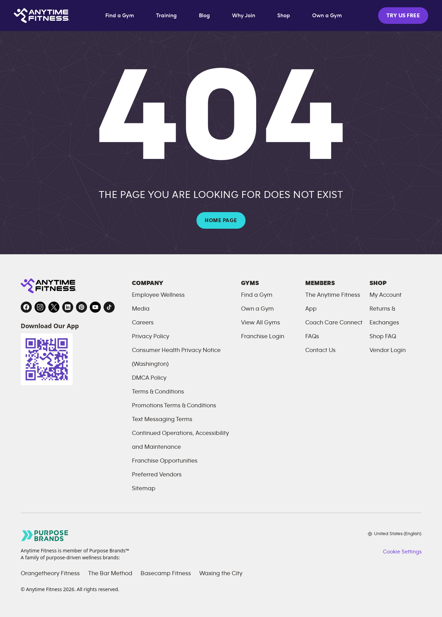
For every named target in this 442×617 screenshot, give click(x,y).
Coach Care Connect (334, 323)
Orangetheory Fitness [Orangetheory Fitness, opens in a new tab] (50, 573)
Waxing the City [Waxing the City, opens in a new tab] (220, 573)
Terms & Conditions (158, 392)
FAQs (312, 336)
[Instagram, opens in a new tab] (40, 307)
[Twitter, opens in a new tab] (53, 307)
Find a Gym (119, 15)
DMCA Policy (149, 378)
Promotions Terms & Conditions (174, 405)
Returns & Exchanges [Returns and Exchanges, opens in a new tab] (384, 316)
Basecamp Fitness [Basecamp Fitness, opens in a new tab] (166, 573)
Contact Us (320, 350)
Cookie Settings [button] (402, 551)
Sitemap (143, 488)
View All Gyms (260, 323)
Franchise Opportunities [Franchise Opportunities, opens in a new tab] (165, 461)
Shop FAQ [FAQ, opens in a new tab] (382, 336)
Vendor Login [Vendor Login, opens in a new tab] (387, 350)
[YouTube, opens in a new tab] (95, 307)
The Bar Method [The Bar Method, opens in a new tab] (110, 573)
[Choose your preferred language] (394, 534)
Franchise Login (262, 336)
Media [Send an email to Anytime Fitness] (141, 309)
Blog (204, 15)
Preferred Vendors (157, 475)
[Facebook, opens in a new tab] (26, 307)
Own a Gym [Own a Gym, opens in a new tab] (327, 15)
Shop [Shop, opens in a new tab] (283, 15)
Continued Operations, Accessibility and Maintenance (180, 440)
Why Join (243, 15)
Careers (143, 323)
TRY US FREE (403, 15)
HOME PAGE (221, 220)
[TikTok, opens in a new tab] (109, 307)
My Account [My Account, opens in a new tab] (385, 295)
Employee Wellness (158, 295)
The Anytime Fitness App (332, 302)
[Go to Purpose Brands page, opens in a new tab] (45, 536)
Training (166, 15)
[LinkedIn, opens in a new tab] (67, 307)
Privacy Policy (150, 336)
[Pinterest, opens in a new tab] (81, 307)
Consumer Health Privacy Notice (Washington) (176, 357)
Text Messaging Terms (162, 419)
